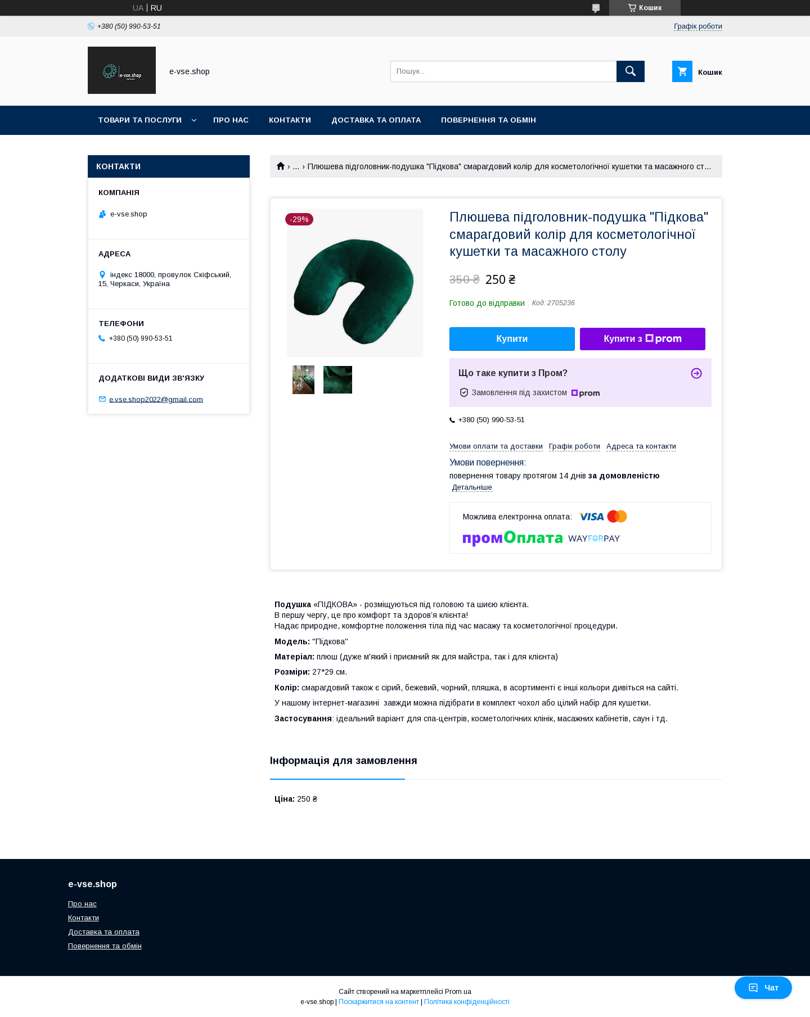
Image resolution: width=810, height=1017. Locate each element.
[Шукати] (630, 71)
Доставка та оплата (376, 120)
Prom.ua (458, 992)
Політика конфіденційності (467, 1002)
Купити (512, 338)
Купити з (642, 339)
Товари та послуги (140, 120)
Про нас (231, 120)
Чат (763, 988)
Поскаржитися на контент (379, 1002)
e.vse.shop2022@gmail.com (156, 399)
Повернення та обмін (488, 120)
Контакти (290, 120)
